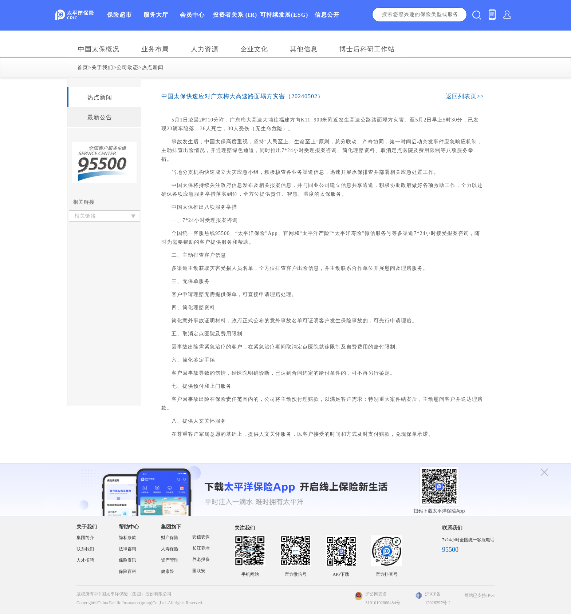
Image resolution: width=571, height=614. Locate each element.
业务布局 (155, 49)
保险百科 (127, 571)
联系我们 (85, 548)
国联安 (198, 570)
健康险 (167, 571)
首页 (82, 67)
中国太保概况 (98, 49)
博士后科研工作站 (367, 49)
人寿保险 (169, 548)
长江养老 (201, 548)
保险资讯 (127, 560)
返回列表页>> (465, 96)
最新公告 (99, 117)
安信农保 (201, 536)
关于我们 (102, 67)
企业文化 (254, 49)
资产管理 (169, 560)
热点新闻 (153, 67)
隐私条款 (127, 537)
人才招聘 (85, 560)
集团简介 (85, 537)
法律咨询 (127, 548)
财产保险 (169, 537)
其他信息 (304, 49)
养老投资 (201, 559)
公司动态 (127, 67)
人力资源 (204, 49)
